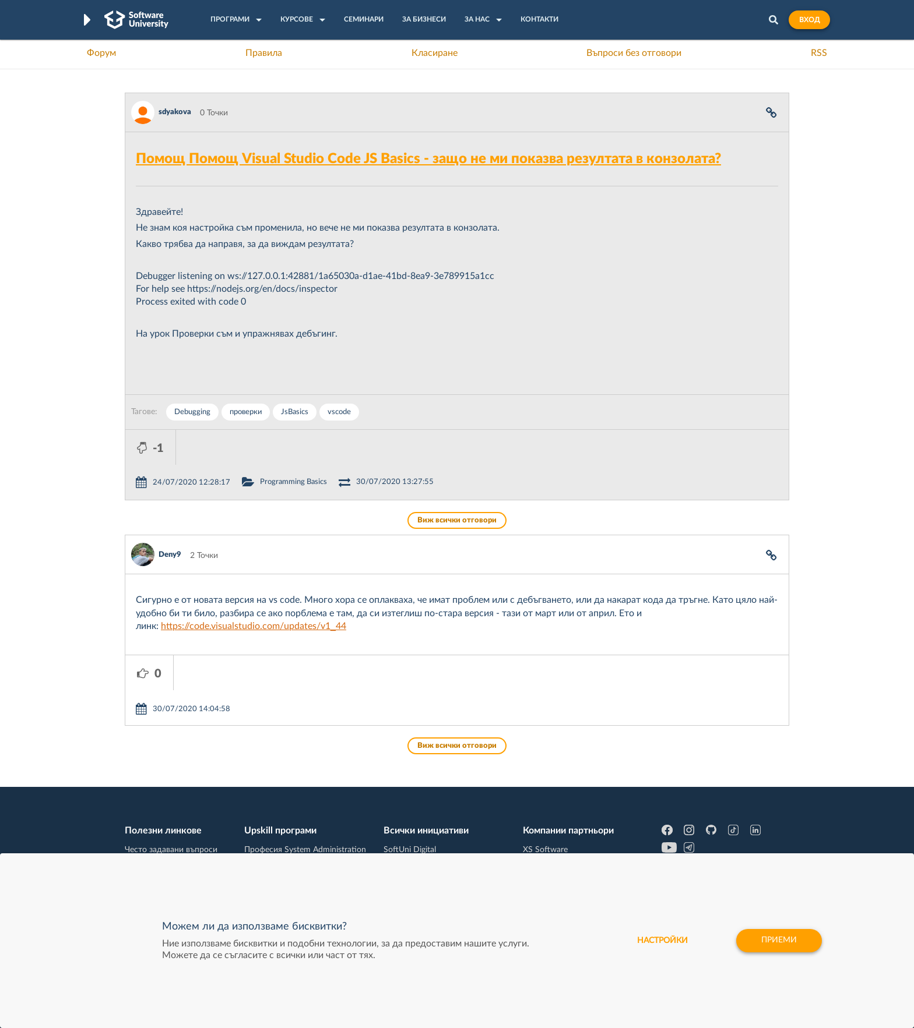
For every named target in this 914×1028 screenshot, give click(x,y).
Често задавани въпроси (171, 780)
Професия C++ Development (297, 807)
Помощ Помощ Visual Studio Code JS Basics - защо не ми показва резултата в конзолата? (428, 159)
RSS (819, 53)
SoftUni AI (402, 816)
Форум (101, 53)
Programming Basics (344, 447)
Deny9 (170, 520)
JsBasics (294, 412)
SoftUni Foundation (419, 852)
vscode (339, 412)
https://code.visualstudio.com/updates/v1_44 (253, 591)
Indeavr (536, 816)
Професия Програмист (168, 834)
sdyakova (175, 112)
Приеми (779, 941)
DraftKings (542, 834)
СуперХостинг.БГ (555, 798)
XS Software (545, 780)
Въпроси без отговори (633, 53)
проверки (246, 412)
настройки (662, 941)
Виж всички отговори (457, 485)
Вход (809, 19)
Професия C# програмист (173, 852)
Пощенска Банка (554, 852)
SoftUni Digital (410, 780)
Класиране (435, 53)
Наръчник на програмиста (174, 816)
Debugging (192, 412)
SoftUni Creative (413, 798)
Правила (263, 53)
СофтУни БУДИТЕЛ (421, 834)
